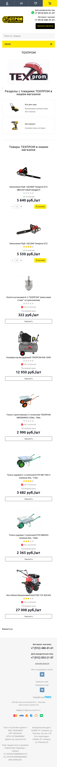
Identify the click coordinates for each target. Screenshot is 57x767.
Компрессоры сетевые (35, 128)
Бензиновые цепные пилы (36, 108)
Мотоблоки (30, 112)
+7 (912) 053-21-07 (45, 13)
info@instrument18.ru (31, 710)
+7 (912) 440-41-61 (45, 20)
